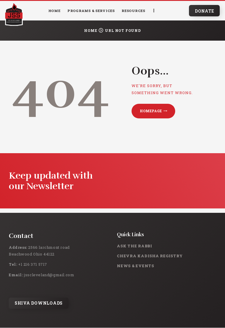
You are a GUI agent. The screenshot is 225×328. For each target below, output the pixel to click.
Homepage (151, 110)
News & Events (135, 265)
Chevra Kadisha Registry (150, 255)
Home (90, 30)
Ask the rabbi (134, 245)
